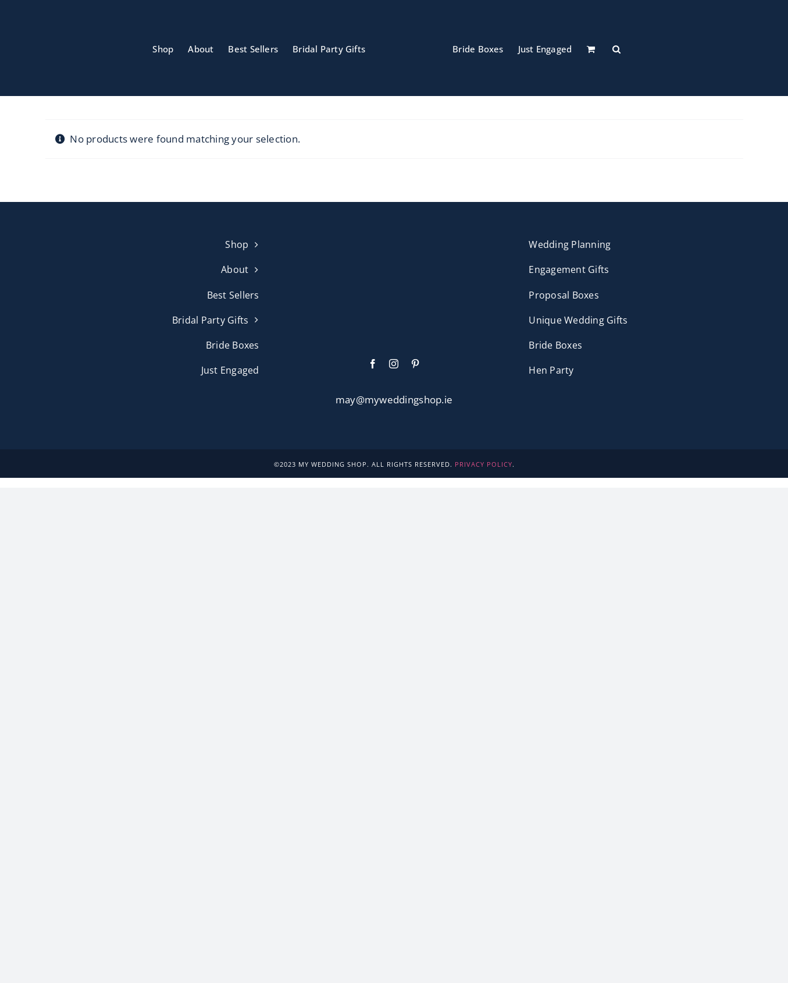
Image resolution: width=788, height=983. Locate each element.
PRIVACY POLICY (483, 464)
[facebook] (372, 363)
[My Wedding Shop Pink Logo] (394, 242)
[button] (616, 48)
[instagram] (393, 363)
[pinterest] (415, 363)
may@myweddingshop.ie (394, 399)
